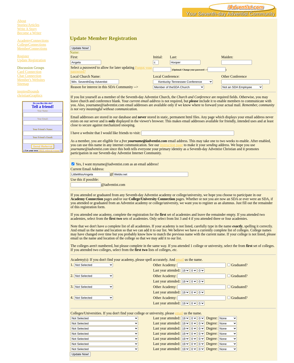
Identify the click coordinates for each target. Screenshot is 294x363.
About (21, 21)
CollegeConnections (31, 44)
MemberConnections (32, 48)
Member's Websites (31, 80)
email (180, 259)
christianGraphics (29, 95)
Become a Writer (29, 33)
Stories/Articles (28, 25)
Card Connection (29, 72)
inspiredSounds (28, 91)
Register (23, 56)
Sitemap (23, 84)
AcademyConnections (33, 40)
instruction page (171, 145)
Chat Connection (29, 76)
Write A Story (27, 29)
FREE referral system (49, 150)
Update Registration (31, 60)
